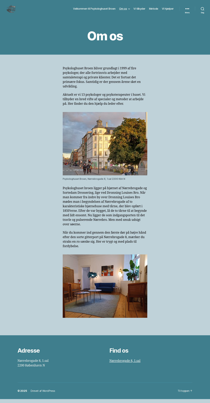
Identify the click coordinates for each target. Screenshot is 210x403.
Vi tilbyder (139, 10)
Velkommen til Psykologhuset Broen (94, 10)
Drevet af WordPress (42, 394)
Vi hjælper (168, 10)
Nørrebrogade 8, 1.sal (124, 365)
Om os (123, 10)
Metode (153, 10)
